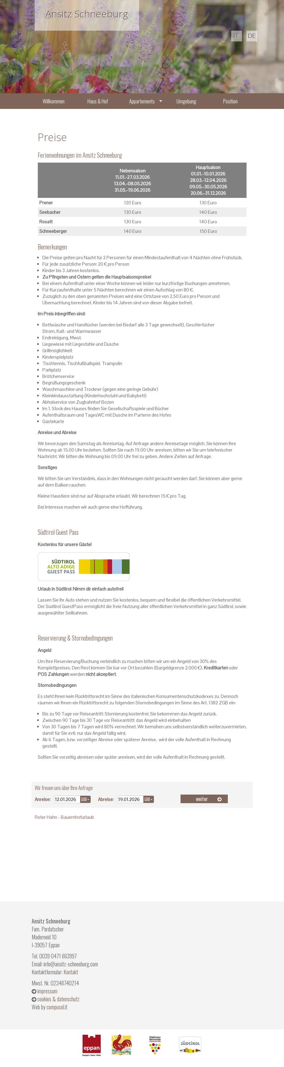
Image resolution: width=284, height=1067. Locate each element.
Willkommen (53, 101)
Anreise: (42, 799)
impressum (47, 991)
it (236, 36)
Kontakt (71, 972)
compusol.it (57, 1007)
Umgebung (186, 101)
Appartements (142, 101)
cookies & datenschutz (58, 999)
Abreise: (106, 799)
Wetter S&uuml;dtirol (142, 855)
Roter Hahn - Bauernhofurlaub (64, 817)
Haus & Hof (98, 101)
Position (230, 101)
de (252, 36)
